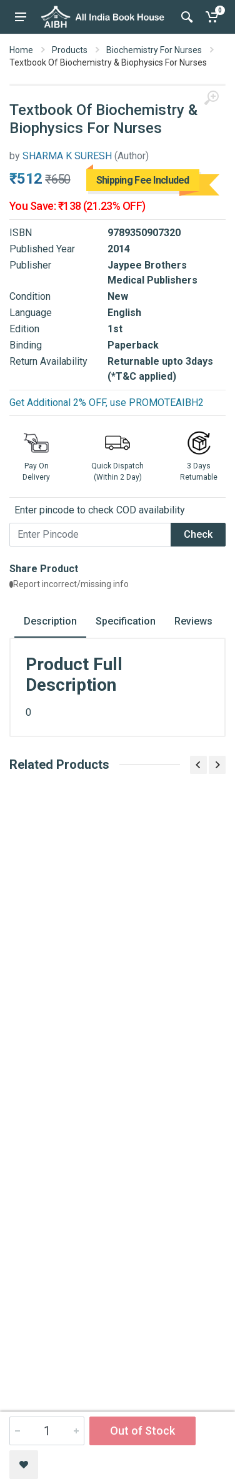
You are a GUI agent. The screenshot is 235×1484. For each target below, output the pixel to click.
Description (50, 621)
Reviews (193, 621)
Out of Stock (142, 1430)
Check (198, 534)
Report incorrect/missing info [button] (69, 584)
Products (70, 50)
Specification (126, 621)
